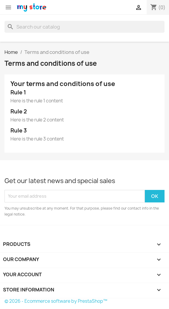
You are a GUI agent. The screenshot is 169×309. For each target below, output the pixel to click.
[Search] (84, 27)
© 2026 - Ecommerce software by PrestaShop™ (55, 301)
